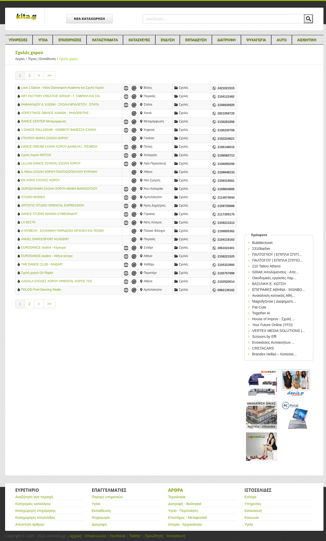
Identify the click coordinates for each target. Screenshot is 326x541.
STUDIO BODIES (33, 197)
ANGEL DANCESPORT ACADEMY (45, 239)
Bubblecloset (262, 243)
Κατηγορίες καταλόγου (33, 504)
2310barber (261, 249)
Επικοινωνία (95, 535)
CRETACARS (263, 348)
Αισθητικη (306, 39)
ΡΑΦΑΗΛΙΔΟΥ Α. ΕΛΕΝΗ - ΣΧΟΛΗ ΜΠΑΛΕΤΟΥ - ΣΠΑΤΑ (60, 104)
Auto (282, 39)
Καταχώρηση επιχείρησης (35, 511)
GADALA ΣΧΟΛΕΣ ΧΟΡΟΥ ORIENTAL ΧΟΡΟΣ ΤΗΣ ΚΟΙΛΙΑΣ (56, 281)
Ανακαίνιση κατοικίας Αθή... (273, 295)
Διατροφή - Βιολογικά (184, 504)
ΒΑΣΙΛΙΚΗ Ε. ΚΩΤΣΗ (269, 284)
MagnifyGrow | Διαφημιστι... (274, 301)
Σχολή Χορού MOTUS (36, 155)
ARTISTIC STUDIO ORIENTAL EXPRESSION (52, 205)
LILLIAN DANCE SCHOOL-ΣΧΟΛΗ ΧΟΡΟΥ (51, 163)
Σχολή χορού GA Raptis (37, 273)
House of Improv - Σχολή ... (273, 319)
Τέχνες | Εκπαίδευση (43, 59)
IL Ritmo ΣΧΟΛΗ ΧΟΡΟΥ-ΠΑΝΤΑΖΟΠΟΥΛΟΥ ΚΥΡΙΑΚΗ (59, 172)
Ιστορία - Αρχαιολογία (185, 524)
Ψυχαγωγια (256, 39)
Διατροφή (99, 524)
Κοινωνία (251, 518)
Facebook (117, 535)
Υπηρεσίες (252, 504)
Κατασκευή (253, 511)
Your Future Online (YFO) (272, 325)
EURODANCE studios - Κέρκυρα (43, 247)
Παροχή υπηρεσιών (107, 497)
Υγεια (42, 39)
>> (49, 75)
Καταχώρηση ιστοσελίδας (35, 518)
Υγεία (96, 504)
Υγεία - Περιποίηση (183, 511)
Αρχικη (21, 59)
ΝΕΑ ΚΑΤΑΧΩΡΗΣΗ (89, 18)
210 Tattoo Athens (266, 266)
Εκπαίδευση (101, 511)
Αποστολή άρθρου (29, 524)
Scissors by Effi (264, 336)
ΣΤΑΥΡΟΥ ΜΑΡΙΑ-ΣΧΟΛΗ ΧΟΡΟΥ (44, 138)
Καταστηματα (105, 39)
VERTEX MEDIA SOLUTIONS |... (278, 331)
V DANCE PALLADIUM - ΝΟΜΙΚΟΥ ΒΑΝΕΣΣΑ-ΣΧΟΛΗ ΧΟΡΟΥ (58, 130)
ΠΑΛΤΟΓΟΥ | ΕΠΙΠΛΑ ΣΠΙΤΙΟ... (277, 260)
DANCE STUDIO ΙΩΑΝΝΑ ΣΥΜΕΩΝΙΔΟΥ (49, 214)
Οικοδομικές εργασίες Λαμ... (274, 278)
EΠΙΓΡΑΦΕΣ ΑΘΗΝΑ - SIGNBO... (278, 290)
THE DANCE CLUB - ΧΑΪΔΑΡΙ (41, 264)
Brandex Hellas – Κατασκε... (274, 354)
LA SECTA (28, 222)
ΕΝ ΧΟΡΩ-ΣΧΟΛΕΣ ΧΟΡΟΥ (40, 180)
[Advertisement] (126, 355)
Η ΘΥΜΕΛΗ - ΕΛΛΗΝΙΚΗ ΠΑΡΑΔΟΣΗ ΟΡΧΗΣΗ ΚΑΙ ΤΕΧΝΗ (62, 231)
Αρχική (75, 535)
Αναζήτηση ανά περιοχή (34, 497)
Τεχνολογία (176, 497)
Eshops (250, 497)
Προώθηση (154, 535)
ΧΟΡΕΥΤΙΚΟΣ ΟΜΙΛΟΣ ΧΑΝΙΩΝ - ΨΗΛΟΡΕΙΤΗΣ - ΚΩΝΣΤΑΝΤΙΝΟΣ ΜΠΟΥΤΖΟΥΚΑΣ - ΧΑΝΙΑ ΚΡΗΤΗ (56, 113)
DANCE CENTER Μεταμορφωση (43, 121)
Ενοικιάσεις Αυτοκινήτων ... (273, 342)
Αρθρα (175, 490)
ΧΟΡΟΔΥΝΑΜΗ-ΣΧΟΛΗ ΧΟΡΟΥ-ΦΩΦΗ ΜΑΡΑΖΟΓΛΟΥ (59, 188)
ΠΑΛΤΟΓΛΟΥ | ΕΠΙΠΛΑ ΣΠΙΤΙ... (277, 254)
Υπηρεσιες (17, 39)
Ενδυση (167, 39)
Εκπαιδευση (196, 39)
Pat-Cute (259, 307)
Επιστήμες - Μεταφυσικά (187, 518)
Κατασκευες (139, 39)
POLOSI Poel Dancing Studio (41, 289)
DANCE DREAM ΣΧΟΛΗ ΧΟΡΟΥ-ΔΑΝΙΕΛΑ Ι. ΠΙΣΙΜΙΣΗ (59, 146)
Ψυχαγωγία (101, 518)
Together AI (261, 313)
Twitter (135, 535)
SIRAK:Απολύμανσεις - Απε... (275, 272)
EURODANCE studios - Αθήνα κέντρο (47, 256)
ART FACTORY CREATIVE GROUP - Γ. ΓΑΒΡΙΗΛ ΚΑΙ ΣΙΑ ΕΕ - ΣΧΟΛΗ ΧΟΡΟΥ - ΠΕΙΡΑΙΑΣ (60, 96)
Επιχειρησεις (69, 39)
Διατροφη (226, 39)
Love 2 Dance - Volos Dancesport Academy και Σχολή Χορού (62, 87)
